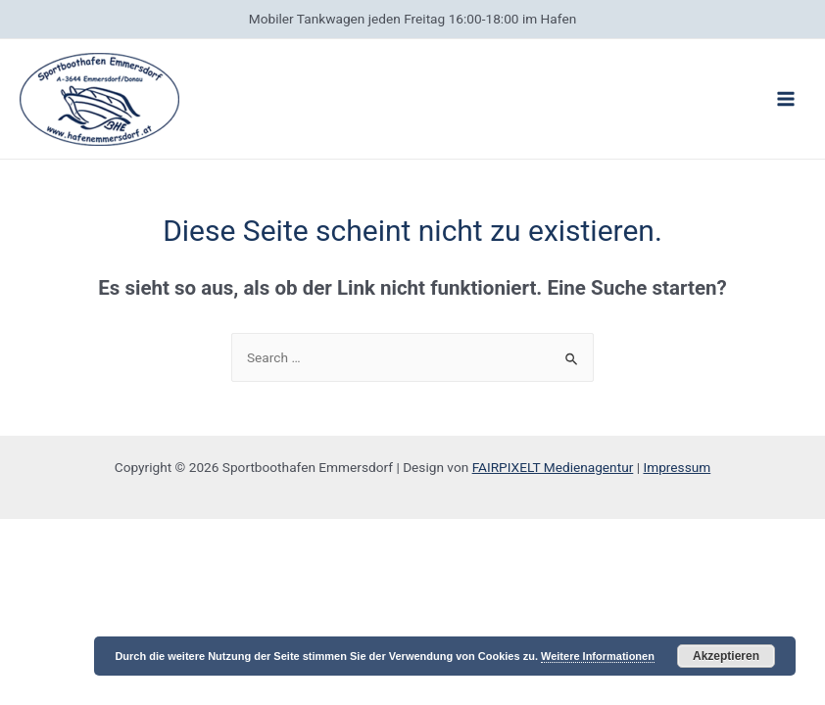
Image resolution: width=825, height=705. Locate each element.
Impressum (676, 467)
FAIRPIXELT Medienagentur (553, 467)
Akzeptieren (726, 656)
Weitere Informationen (598, 656)
